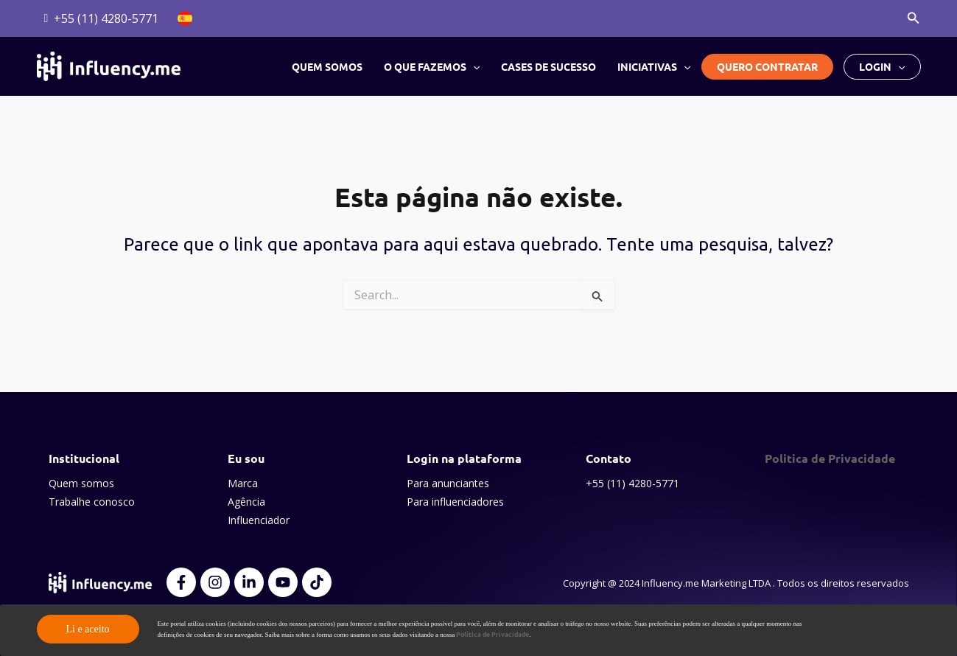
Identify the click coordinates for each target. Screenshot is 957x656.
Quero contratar (767, 66)
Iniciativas (654, 66)
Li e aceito (87, 629)
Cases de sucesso (549, 66)
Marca (243, 483)
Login (882, 67)
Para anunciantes (448, 483)
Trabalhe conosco (92, 502)
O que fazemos (433, 66)
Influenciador (259, 520)
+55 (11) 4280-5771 (632, 483)
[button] (913, 18)
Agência (246, 502)
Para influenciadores (455, 502)
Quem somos (329, 66)
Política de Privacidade (492, 634)
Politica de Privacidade (830, 458)
